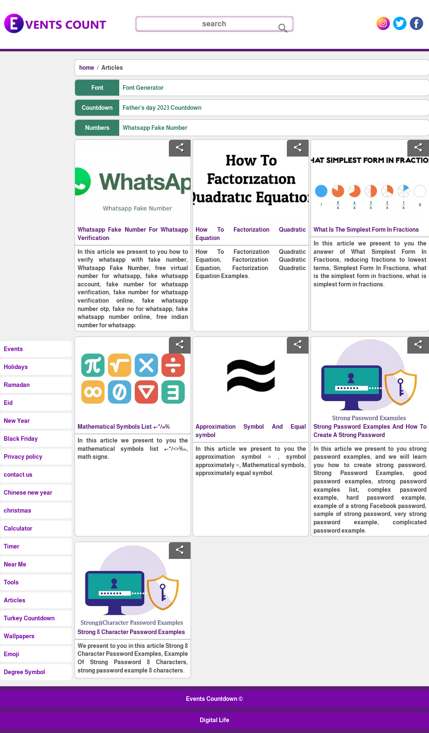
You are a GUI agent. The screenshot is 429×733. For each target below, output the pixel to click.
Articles (112, 67)
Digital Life (214, 720)
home (86, 67)
